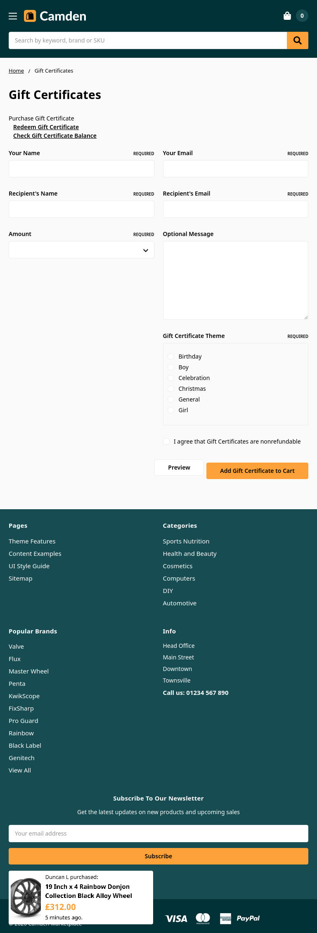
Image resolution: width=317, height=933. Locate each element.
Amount (81, 234)
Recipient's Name (81, 193)
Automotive (180, 595)
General (189, 399)
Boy (183, 367)
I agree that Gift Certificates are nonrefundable (237, 441)
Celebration (194, 378)
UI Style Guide (29, 558)
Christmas (192, 388)
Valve (16, 639)
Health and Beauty (190, 545)
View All (20, 762)
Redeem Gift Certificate (46, 127)
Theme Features (32, 533)
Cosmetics (178, 558)
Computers (179, 570)
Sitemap (21, 570)
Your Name (81, 153)
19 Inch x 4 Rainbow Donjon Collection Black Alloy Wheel (88, 895)
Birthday (189, 356)
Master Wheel (29, 663)
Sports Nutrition (186, 533)
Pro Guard (23, 713)
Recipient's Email (236, 193)
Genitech (22, 750)
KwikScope (24, 688)
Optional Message (188, 234)
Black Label (25, 738)
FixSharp (21, 701)
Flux (15, 651)
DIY (168, 583)
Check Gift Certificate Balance (55, 135)
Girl (183, 410)
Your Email (236, 153)
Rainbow (21, 725)
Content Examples (35, 545)
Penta (17, 676)
